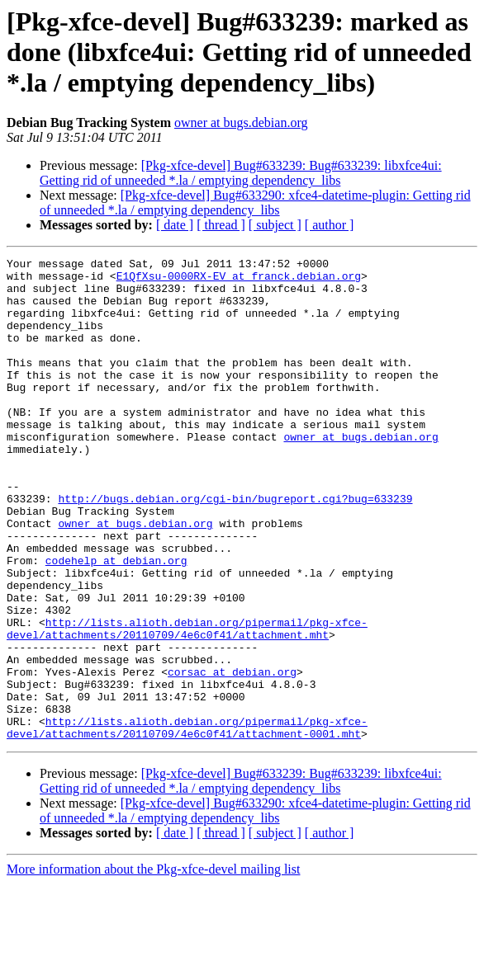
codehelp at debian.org (116, 622)
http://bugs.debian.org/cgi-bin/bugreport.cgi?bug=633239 (235, 547)
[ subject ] (275, 225)
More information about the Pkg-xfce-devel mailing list (153, 966)
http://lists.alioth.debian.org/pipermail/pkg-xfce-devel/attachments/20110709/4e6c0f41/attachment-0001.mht (187, 822)
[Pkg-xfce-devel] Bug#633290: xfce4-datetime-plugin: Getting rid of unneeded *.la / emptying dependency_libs (255, 202)
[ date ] (174, 225)
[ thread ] (221, 225)
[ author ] (329, 225)
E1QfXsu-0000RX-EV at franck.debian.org (238, 280)
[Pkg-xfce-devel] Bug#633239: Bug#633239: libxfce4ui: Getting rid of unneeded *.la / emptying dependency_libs (241, 172)
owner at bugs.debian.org (240, 122)
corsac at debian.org (232, 755)
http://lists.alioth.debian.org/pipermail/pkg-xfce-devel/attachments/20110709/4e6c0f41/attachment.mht (187, 704)
